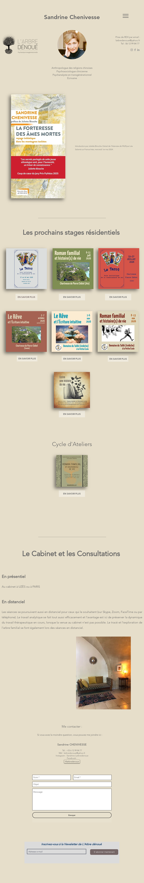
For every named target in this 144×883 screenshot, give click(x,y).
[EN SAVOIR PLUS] (26, 297)
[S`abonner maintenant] (104, 852)
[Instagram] (131, 49)
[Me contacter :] (72, 726)
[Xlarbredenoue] (72, 761)
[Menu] (125, 15)
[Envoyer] (72, 815)
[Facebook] (135, 49)
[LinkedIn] (138, 49)
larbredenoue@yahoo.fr (128, 40)
